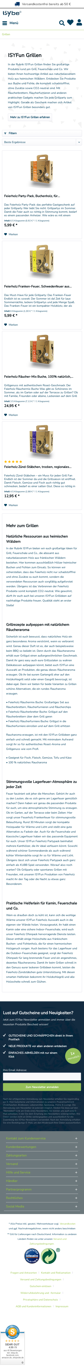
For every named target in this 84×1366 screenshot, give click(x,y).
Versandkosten (67, 1223)
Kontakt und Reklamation (55, 1273)
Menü (10, 22)
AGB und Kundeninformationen (33, 1306)
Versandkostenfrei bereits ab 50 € (42, 4)
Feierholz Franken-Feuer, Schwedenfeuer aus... (38, 287)
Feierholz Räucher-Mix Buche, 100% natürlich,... (38, 377)
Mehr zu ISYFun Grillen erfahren (30, 117)
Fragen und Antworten (24, 1273)
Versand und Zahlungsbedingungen (40, 1279)
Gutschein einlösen (40, 1286)
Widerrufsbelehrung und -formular (40, 1293)
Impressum (62, 1306)
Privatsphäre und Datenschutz (40, 1299)
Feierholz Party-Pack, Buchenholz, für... (32, 196)
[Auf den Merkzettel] (11, 234)
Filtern (10, 133)
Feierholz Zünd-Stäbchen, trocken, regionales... (37, 467)
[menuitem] (10, 23)
